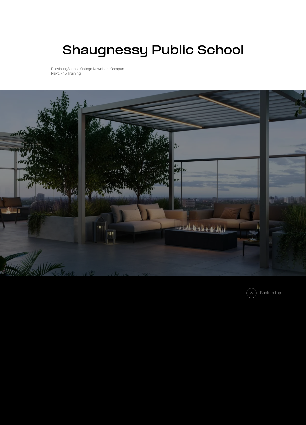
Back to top (263, 293)
